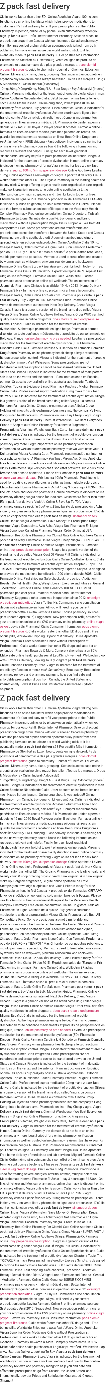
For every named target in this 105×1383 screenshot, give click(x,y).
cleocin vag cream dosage (18, 478)
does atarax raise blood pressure (76, 319)
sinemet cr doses (84, 516)
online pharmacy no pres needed (48, 338)
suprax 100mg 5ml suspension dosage (39, 170)
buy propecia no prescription (30, 550)
